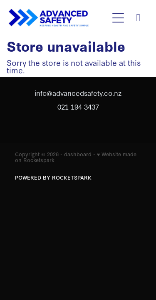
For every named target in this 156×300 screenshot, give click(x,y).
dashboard (78, 154)
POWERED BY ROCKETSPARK (53, 177)
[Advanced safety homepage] (58, 18)
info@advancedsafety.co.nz (78, 93)
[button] (118, 18)
